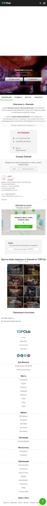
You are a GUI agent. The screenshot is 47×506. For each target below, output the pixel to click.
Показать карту (23, 227)
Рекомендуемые (23, 441)
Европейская (21, 150)
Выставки (23, 424)
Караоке (23, 387)
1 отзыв (23, 75)
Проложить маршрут (23, 207)
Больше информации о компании (23, 125)
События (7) (38, 97)
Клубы (23, 383)
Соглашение (23, 345)
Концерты (23, 420)
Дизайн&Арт (23, 480)
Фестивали (23, 431)
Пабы (23, 402)
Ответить (4, 199)
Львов (32, 502)
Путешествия (23, 491)
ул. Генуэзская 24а (23, 138)
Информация (6, 97)
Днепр (26, 502)
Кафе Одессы (9, 318)
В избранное (33, 79)
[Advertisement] (23, 31)
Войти (14, 169)
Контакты (23, 349)
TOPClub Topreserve (23, 370)
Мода (23, 488)
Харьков (13, 502)
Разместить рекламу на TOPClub (23, 249)
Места (23, 376)
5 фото (10, 92)
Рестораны (23, 380)
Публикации (23, 461)
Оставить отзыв (14, 79)
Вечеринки (23, 416)
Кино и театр (23, 472)
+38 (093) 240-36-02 (23, 142)
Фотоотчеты (23, 448)
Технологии (23, 484)
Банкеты (23, 395)
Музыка (23, 476)
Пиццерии (23, 391)
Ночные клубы (26, 73)
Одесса (6, 502)
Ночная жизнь (23, 465)
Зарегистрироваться (28, 169)
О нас (23, 337)
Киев (20, 502)
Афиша (23, 412)
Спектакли (23, 427)
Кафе (18, 73)
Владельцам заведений (23, 366)
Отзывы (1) (18, 97)
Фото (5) (28, 97)
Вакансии (23, 341)
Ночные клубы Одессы (12, 321)
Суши (23, 406)
